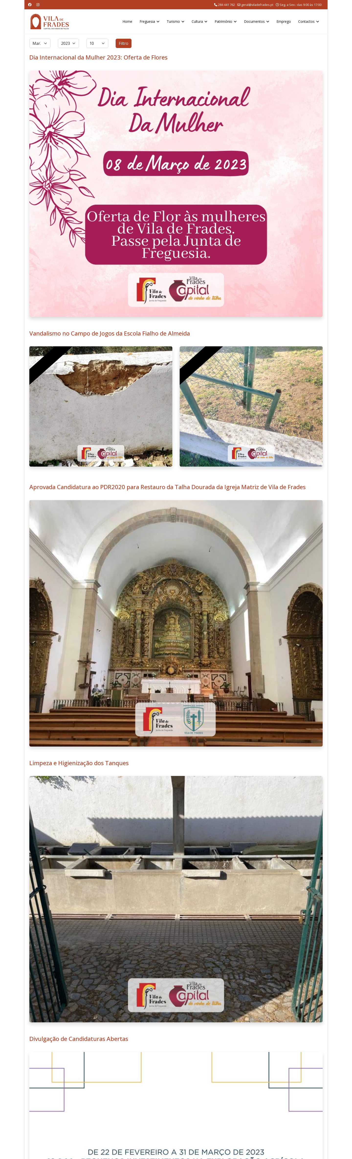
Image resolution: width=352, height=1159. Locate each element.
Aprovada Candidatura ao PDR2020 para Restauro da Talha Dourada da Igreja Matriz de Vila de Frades (167, 487)
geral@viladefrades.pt (257, 5)
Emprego (283, 21)
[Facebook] (30, 4)
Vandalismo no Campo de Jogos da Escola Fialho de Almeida (109, 333)
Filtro (123, 43)
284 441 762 (226, 5)
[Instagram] (37, 4)
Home (127, 21)
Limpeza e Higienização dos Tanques (79, 763)
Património (223, 21)
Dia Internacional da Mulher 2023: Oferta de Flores (98, 57)
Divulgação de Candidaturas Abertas (78, 1039)
